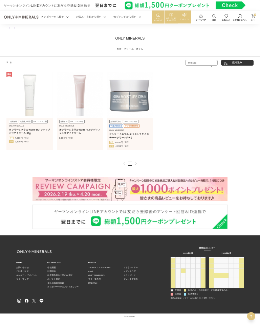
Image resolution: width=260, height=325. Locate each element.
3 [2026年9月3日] (193, 288)
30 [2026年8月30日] (173, 288)
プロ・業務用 (94, 279)
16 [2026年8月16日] (173, 279)
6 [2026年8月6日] (193, 269)
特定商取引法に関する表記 (59, 275)
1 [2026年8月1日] (202, 264)
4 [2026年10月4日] (211, 288)
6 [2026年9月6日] (211, 269)
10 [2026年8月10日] (178, 274)
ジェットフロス (131, 279)
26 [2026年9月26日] (241, 279)
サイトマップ (22, 279)
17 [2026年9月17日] (231, 274)
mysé (90, 271)
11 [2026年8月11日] (183, 274)
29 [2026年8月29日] (203, 284)
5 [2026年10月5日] (216, 288)
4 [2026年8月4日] (182, 269)
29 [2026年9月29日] (221, 284)
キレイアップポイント (26, 275)
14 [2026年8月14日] (198, 274)
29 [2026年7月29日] (188, 264)
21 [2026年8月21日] (198, 279)
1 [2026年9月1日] (182, 288)
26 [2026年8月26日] (188, 284)
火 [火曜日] (183, 259)
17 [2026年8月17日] (178, 279)
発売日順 (192, 63)
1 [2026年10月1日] (231, 284)
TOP (8, 28)
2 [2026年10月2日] (236, 284)
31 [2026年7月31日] (198, 264)
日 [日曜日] (173, 259)
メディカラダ (130, 271)
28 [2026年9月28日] (216, 284)
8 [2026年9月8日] (221, 269)
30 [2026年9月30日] (226, 284)
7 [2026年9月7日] (216, 269)
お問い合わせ (22, 267)
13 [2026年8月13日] (193, 274)
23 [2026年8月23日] (173, 284)
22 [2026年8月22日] (203, 279)
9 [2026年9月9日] (226, 269)
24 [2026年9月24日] (231, 279)
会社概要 (51, 267)
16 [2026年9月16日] (226, 274)
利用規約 (51, 271)
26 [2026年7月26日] (173, 264)
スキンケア (19, 28)
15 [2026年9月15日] (221, 274)
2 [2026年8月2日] (172, 269)
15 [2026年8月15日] (203, 274)
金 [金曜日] (198, 259)
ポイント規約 (53, 279)
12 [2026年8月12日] (188, 274)
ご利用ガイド (22, 271)
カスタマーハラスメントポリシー (63, 287)
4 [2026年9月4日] (197, 288)
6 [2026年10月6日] (221, 288)
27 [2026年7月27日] (178, 264)
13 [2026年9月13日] (211, 274)
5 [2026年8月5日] (188, 269)
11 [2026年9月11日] (236, 269)
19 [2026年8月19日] (188, 279)
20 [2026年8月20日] (193, 279)
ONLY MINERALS (96, 275)
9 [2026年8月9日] (172, 274)
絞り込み (237, 62)
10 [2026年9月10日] (231, 269)
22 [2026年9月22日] (221, 279)
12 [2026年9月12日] (241, 269)
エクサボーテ (130, 275)
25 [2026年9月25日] (236, 279)
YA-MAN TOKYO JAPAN (99, 267)
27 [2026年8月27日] (193, 284)
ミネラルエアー (131, 267)
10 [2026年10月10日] (241, 288)
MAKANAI (93, 283)
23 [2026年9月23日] (226, 279)
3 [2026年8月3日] (177, 269)
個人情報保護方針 (55, 283)
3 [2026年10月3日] (241, 284)
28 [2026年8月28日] (198, 284)
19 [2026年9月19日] (241, 274)
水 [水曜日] (188, 259)
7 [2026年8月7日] (197, 269)
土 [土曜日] (203, 259)
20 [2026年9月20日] (211, 279)
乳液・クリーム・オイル (38, 28)
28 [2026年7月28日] (183, 264)
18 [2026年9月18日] (236, 274)
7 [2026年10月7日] (226, 288)
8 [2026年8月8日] (202, 269)
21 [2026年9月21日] (216, 279)
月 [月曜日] (178, 259)
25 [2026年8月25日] (183, 284)
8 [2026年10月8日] (231, 288)
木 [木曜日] (193, 259)
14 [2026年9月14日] (216, 274)
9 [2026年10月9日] (236, 288)
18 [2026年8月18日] (183, 279)
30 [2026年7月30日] (193, 264)
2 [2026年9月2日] (188, 288)
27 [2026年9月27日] (211, 284)
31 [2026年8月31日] (178, 288)
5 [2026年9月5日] (202, 288)
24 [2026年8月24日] (178, 284)
